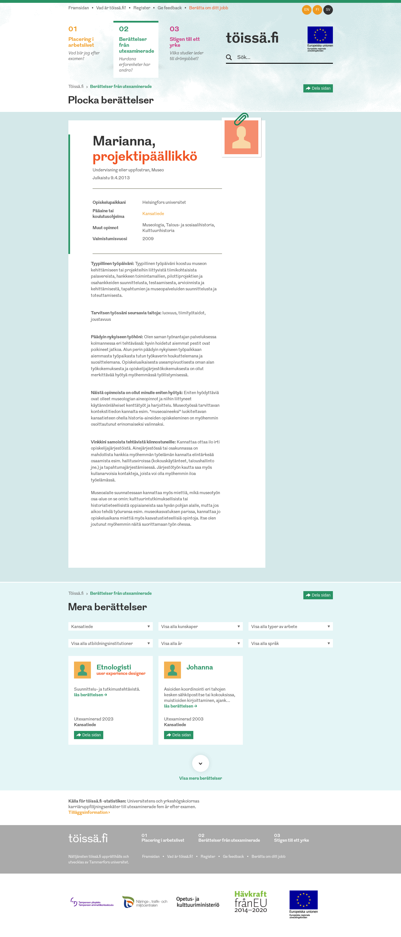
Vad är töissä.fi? (111, 8)
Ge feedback (170, 8)
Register (141, 8)
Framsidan (78, 8)
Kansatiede (153, 214)
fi (317, 10)
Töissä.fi (76, 87)
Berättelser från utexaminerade (121, 87)
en (306, 10)
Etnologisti (114, 667)
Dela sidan (321, 88)
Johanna (200, 667)
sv (328, 10)
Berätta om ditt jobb (208, 8)
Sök (231, 58)
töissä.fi (252, 39)
